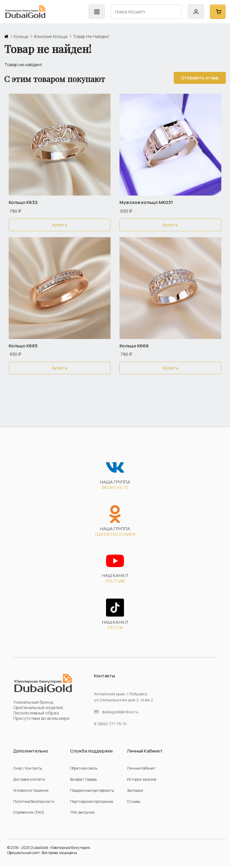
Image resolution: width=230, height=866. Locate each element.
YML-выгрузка (82, 812)
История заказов (141, 779)
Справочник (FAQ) (28, 812)
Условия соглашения (31, 790)
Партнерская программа (91, 801)
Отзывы (133, 801)
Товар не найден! (91, 36)
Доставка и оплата (29, 779)
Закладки (135, 790)
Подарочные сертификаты (92, 790)
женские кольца (50, 36)
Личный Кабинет (141, 768)
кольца (21, 36)
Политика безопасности (34, 801)
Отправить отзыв (198, 78)
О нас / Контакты (27, 768)
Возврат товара (83, 779)
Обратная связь (83, 768)
